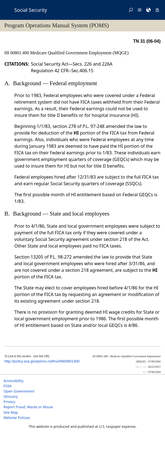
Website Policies (17, 417)
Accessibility (13, 380)
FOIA (8, 385)
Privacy (9, 401)
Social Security (30, 10)
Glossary (11, 396)
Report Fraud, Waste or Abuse (28, 406)
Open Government (19, 391)
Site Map (11, 412)
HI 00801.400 (17, 52)
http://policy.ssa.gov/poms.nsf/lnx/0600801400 (41, 361)
